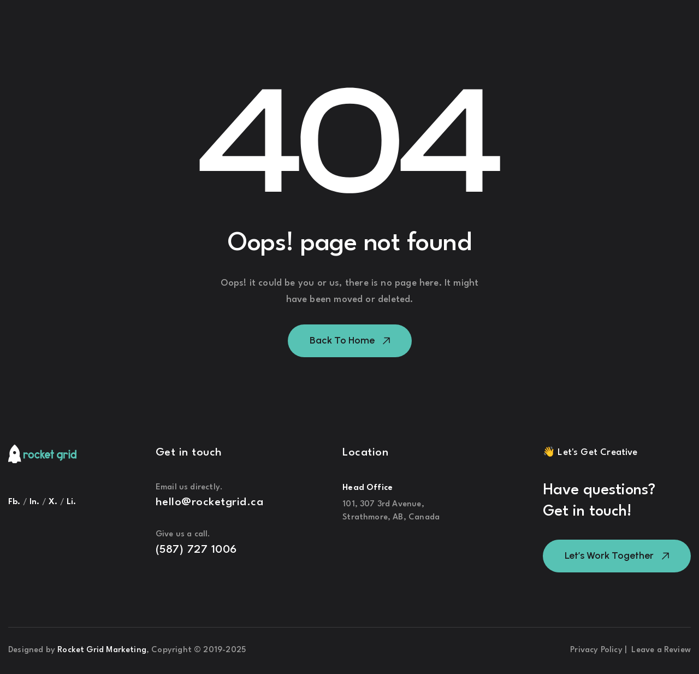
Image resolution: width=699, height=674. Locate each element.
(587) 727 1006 (196, 550)
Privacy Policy (597, 650)
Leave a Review (661, 650)
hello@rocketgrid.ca (210, 502)
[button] (350, 340)
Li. (71, 502)
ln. (34, 502)
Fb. (14, 502)
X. (54, 502)
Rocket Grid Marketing (101, 650)
